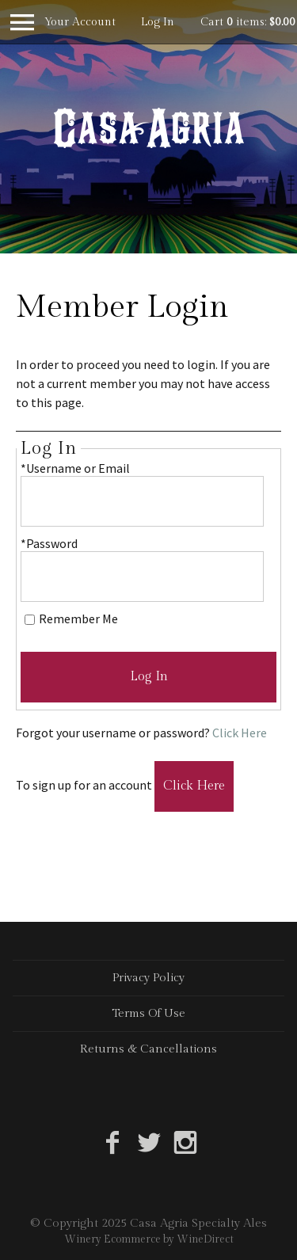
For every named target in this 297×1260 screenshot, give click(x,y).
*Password (49, 543)
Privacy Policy (148, 977)
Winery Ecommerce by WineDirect (149, 1239)
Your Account (80, 22)
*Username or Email (75, 468)
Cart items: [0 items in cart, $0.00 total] (247, 22)
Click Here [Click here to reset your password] (239, 732)
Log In (157, 22)
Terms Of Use (148, 1013)
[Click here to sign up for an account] (194, 786)
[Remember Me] (30, 620)
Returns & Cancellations (148, 1049)
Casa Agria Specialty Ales (149, 127)
